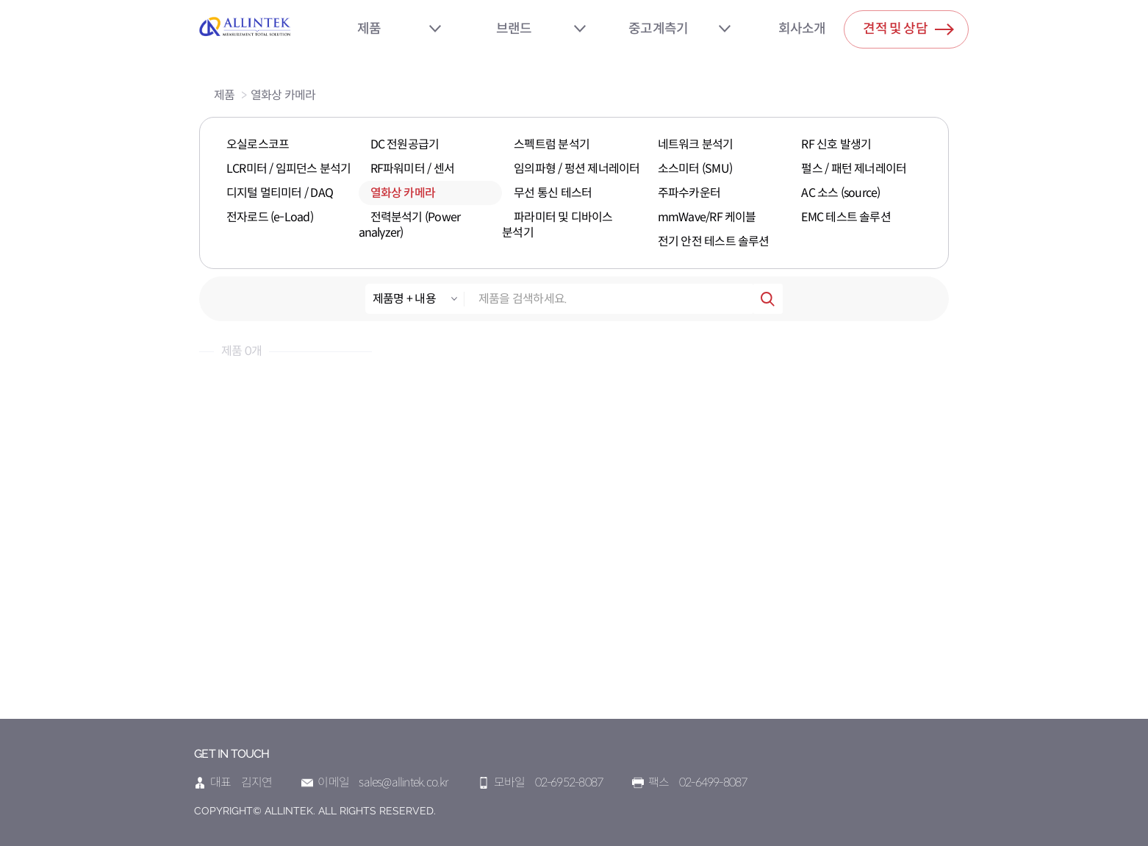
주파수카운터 (689, 193)
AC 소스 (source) (840, 193)
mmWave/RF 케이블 (707, 217)
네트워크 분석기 (695, 144)
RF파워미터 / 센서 (412, 168)
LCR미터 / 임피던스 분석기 (288, 168)
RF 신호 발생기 (836, 144)
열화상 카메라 (283, 95)
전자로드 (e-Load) (269, 217)
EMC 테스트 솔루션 (845, 217)
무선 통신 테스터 (553, 193)
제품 (369, 29)
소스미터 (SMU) (695, 168)
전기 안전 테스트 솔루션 (713, 241)
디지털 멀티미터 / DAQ (279, 193)
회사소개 (802, 29)
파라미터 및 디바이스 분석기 (557, 224)
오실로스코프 (257, 144)
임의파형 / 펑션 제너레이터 (576, 168)
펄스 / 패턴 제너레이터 (853, 168)
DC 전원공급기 (405, 144)
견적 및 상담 (908, 26)
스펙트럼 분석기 (551, 144)
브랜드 (514, 29)
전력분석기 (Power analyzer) (410, 224)
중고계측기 (658, 29)
